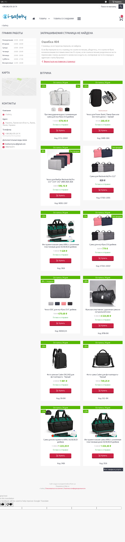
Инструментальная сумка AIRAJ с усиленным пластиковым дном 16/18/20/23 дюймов (60, 245)
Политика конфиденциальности (74, 488)
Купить (62, 130)
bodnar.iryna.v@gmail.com (15, 144)
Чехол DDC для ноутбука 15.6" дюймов (60, 309)
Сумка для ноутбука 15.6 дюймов (102, 244)
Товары (42, 18)
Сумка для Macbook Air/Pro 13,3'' (103, 176)
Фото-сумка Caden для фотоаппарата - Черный (103, 375)
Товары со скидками (63, 18)
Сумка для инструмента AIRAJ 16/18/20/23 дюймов (60, 441)
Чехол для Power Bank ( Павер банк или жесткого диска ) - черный (102, 115)
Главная (34, 18)
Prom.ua (73, 484)
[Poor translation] (9, 504)
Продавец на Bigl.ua (62, 486)
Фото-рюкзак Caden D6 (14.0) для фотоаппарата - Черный (60, 375)
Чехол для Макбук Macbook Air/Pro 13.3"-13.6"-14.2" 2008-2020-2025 (60, 180)
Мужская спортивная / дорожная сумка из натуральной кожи (102, 310)
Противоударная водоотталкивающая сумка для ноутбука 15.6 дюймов (60, 115)
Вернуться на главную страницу (59, 61)
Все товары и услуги (112, 469)
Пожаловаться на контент (54, 488)
